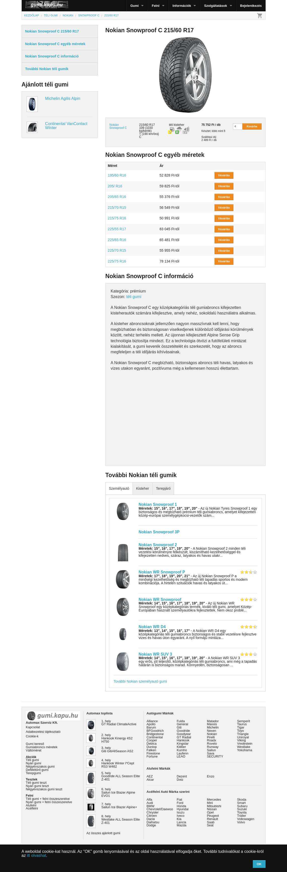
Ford (180, 803)
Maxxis (212, 724)
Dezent (182, 776)
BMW (150, 806)
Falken (151, 750)
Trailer (241, 816)
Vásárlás (224, 175)
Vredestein (245, 743)
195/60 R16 (117, 175)
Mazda (181, 825)
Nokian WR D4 (152, 627)
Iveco (181, 816)
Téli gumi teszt (36, 782)
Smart (241, 803)
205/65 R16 (117, 197)
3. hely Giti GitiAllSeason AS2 (117, 749)
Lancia (181, 822)
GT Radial (184, 737)
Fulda (181, 721)
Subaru (242, 806)
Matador (213, 721)
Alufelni (31, 805)
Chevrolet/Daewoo (160, 809)
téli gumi (133, 297)
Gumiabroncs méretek (42, 747)
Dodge (151, 825)
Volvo (241, 822)
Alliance (152, 721)
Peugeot (213, 816)
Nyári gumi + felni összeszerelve (49, 802)
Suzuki (242, 809)
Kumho (182, 750)
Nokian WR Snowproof (160, 599)
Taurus (242, 724)
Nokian (212, 734)
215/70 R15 (117, 208)
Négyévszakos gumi (40, 766)
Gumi (134, 6)
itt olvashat (36, 855)
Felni (155, 6)
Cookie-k (32, 736)
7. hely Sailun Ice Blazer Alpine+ (119, 805)
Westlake (243, 747)
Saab (211, 822)
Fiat (179, 799)
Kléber (181, 747)
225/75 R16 (117, 261)
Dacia (151, 819)
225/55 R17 (117, 229)
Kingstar (183, 743)
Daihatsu (153, 822)
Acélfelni (32, 808)
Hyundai (183, 809)
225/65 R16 (117, 240)
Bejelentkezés (251, 6)
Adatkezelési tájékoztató (43, 732)
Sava (210, 753)
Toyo (240, 731)
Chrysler (153, 812)
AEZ (150, 776)
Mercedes (214, 799)
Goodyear (184, 734)
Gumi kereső (35, 744)
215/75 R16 (117, 218)
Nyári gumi (33, 763)
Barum (151, 727)
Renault (212, 819)
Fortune (152, 756)
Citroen (152, 816)
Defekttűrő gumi (37, 770)
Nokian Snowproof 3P (159, 532)
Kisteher (142, 488)
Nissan (212, 809)
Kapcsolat (33, 727)
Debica (152, 743)
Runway (213, 747)
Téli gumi (32, 760)
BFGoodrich (155, 731)
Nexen (211, 731)
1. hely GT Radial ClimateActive (118, 722)
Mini (210, 803)
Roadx (211, 740)
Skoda (241, 799)
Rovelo (212, 743)
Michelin (213, 727)
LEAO (181, 756)
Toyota (242, 812)
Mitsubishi (214, 806)
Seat (210, 825)
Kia (179, 819)
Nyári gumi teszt (37, 786)
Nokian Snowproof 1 (158, 504)
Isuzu (181, 812)
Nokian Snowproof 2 (158, 545)
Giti (179, 727)
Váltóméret (34, 750)
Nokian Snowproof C (118, 126)
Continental (155, 737)
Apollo (151, 724)
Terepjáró (163, 488)
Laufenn (182, 753)
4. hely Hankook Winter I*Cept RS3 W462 (117, 763)
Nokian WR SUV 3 (155, 654)
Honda (181, 806)
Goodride (183, 731)
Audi (150, 803)
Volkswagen (245, 819)
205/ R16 (115, 186)
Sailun (211, 750)
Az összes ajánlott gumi (103, 833)
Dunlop (152, 747)
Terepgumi (33, 773)
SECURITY (215, 756)
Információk (182, 6)
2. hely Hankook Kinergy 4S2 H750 (117, 738)
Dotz (180, 779)
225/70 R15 (117, 250)
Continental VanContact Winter (66, 126)
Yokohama (244, 750)
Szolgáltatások (215, 6)
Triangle (243, 734)
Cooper (152, 740)
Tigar (240, 727)
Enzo (210, 776)
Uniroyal (243, 737)
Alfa (149, 799)
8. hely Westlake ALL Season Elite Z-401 (120, 819)
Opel (210, 812)
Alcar (150, 779)
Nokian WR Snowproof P (162, 572)
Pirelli (211, 737)
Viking (241, 740)
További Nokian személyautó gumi (140, 681)
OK (259, 864)
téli (171, 125)
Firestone (153, 753)
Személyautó (119, 488)
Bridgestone (155, 734)
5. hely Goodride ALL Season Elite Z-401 (120, 776)
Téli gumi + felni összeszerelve (48, 799)
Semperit (243, 721)
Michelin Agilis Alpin (62, 98)
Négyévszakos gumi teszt (44, 789)
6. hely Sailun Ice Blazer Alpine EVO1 (118, 792)
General (182, 724)
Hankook (183, 740)
